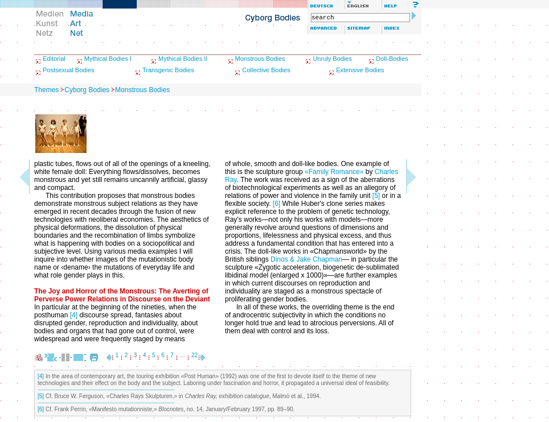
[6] (276, 204)
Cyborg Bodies (86, 90)
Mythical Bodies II (182, 58)
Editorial (54, 58)
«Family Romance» (334, 172)
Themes (46, 90)
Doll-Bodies (392, 58)
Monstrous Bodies (260, 58)
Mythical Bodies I (108, 58)
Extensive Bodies (360, 70)
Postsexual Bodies (69, 70)
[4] (73, 315)
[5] (376, 196)
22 (194, 355)
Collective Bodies (266, 70)
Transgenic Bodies (168, 70)
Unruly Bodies (332, 58)
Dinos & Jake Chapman (306, 259)
